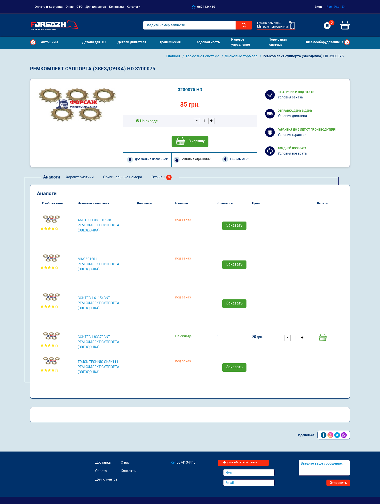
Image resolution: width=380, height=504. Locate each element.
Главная (173, 56)
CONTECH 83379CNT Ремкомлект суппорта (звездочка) (98, 342)
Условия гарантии (292, 135)
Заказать (234, 225)
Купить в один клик (192, 160)
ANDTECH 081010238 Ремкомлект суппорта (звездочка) (98, 225)
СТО (80, 6)
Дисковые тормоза (241, 56)
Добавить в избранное (147, 160)
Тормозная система (202, 56)
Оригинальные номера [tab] (122, 177)
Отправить (338, 483)
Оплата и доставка (49, 6)
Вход (318, 6)
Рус (329, 6)
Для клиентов (96, 6)
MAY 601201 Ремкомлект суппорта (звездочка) (98, 264)
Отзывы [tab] (161, 177)
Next (346, 42)
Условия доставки (292, 116)
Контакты (116, 6)
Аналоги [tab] (51, 176)
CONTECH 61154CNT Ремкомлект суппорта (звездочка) (98, 303)
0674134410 (206, 6)
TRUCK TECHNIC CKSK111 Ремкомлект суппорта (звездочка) (98, 367)
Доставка (103, 462)
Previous (33, 42)
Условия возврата (292, 153)
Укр (336, 6)
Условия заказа (290, 97)
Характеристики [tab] (80, 177)
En (343, 6)
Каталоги (133, 6)
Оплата (101, 471)
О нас (69, 6)
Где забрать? (235, 159)
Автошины (49, 42)
